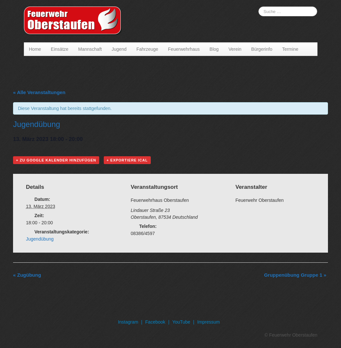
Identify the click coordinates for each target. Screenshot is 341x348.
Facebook (155, 322)
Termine (290, 49)
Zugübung (27, 275)
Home (35, 49)
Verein (234, 49)
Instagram (128, 322)
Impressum (208, 322)
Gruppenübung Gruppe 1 (295, 275)
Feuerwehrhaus (184, 49)
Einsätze (60, 49)
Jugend (119, 49)
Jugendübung (40, 239)
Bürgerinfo (261, 49)
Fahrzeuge (147, 49)
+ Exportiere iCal (127, 160)
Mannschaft (90, 49)
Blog (214, 49)
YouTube (181, 322)
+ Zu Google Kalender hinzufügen (56, 160)
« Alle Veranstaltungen (39, 92)
